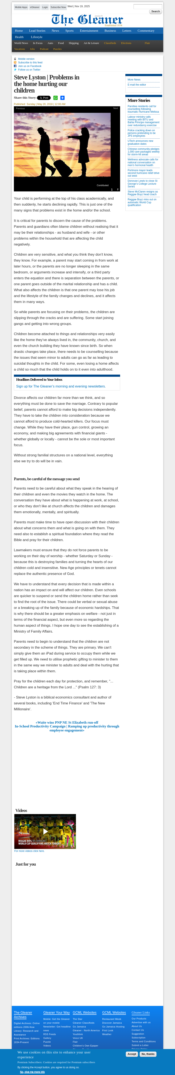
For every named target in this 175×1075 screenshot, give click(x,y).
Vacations (19, 48)
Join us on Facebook (29, 66)
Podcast (44, 48)
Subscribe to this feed (30, 62)
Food (61, 43)
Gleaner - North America (86, 1030)
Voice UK (78, 1038)
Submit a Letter (140, 1045)
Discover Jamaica (112, 1023)
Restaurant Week (111, 1019)
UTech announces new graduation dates (140, 142)
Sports (69, 30)
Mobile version (26, 58)
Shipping (74, 43)
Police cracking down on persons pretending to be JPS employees (142, 133)
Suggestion (138, 1034)
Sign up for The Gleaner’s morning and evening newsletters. (61, 386)
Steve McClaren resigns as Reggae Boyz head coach (143, 193)
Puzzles (57, 48)
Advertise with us (141, 1022)
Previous (20, 108)
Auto (50, 43)
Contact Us (138, 1030)
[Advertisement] (67, 764)
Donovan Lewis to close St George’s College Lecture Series (142, 184)
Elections (126, 43)
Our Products (139, 1018)
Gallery (47, 1038)
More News (134, 79)
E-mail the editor (137, 84)
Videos (47, 1045)
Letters (126, 30)
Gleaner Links (141, 1012)
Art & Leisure (91, 43)
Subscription (138, 1037)
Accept (132, 1054)
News (55, 30)
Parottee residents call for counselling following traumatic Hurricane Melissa (143, 109)
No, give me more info (32, 1071)
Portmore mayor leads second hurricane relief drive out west (143, 173)
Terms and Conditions (144, 1041)
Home (19, 30)
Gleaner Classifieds (83, 1023)
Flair (147, 43)
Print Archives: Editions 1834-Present (27, 1040)
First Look (107, 1030)
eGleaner (34, 7)
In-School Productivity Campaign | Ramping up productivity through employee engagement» (67, 728)
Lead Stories (37, 30)
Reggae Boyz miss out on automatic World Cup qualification (142, 202)
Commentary (146, 30)
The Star (77, 1019)
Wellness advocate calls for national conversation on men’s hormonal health (143, 162)
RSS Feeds (49, 1034)
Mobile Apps (21, 7)
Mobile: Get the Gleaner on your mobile (56, 1021)
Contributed (103, 185)
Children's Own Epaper (85, 1045)
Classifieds (110, 43)
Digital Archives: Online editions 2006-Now (27, 1025)
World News (21, 43)
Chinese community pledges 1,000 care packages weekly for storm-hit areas (143, 152)
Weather (106, 1034)
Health (19, 37)
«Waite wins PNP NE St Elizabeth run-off (67, 722)
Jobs (32, 48)
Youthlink (78, 1034)
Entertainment (89, 30)
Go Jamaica (79, 1026)
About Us (137, 1026)
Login (45, 7)
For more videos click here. (29, 851)
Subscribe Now (58, 7)
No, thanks (148, 1054)
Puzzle (47, 1042)
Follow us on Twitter (29, 69)
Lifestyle (36, 37)
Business (110, 30)
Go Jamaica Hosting (113, 1026)
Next (115, 108)
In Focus (37, 43)
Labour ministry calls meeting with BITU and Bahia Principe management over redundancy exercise (143, 121)
